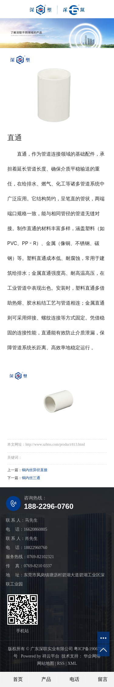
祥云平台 (50, 656)
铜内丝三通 (31, 478)
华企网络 (92, 656)
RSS (60, 663)
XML (72, 663)
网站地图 (45, 663)
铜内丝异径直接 (34, 470)
